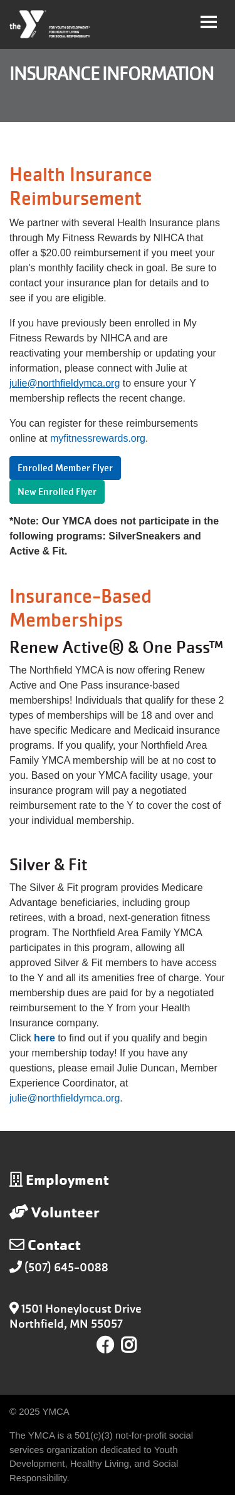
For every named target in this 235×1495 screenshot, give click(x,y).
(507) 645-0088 (66, 1267)
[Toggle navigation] (209, 22)
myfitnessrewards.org (97, 438)
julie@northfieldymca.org (64, 1098)
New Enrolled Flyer (57, 492)
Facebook (105, 1345)
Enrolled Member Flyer (65, 468)
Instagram (137, 1345)
